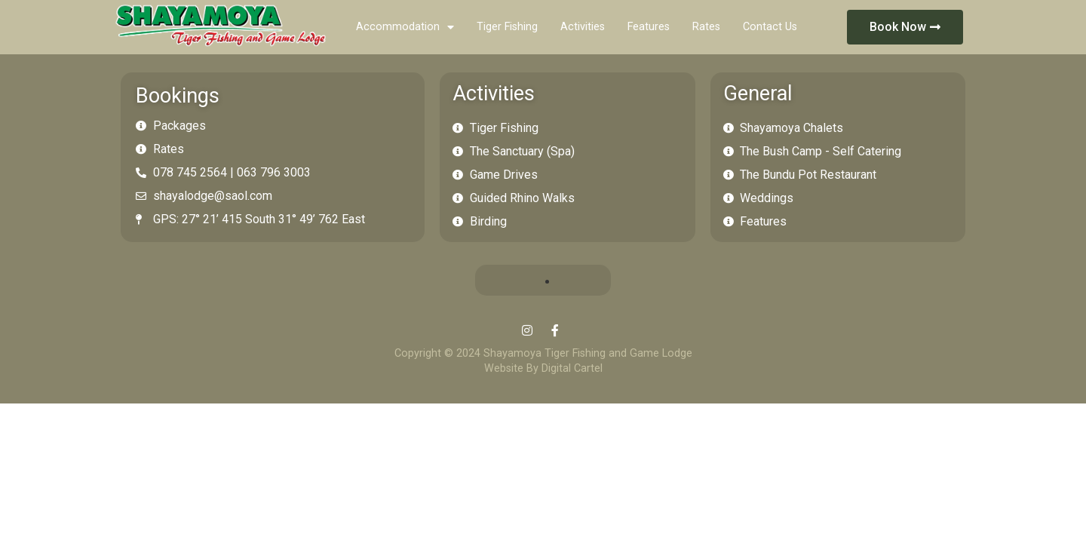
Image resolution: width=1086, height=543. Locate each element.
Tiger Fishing (507, 26)
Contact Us (770, 26)
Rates (706, 26)
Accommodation (405, 27)
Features (648, 26)
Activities (582, 26)
